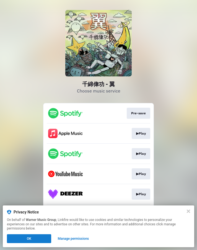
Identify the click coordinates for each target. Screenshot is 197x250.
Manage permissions (73, 239)
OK (29, 239)
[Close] (188, 211)
